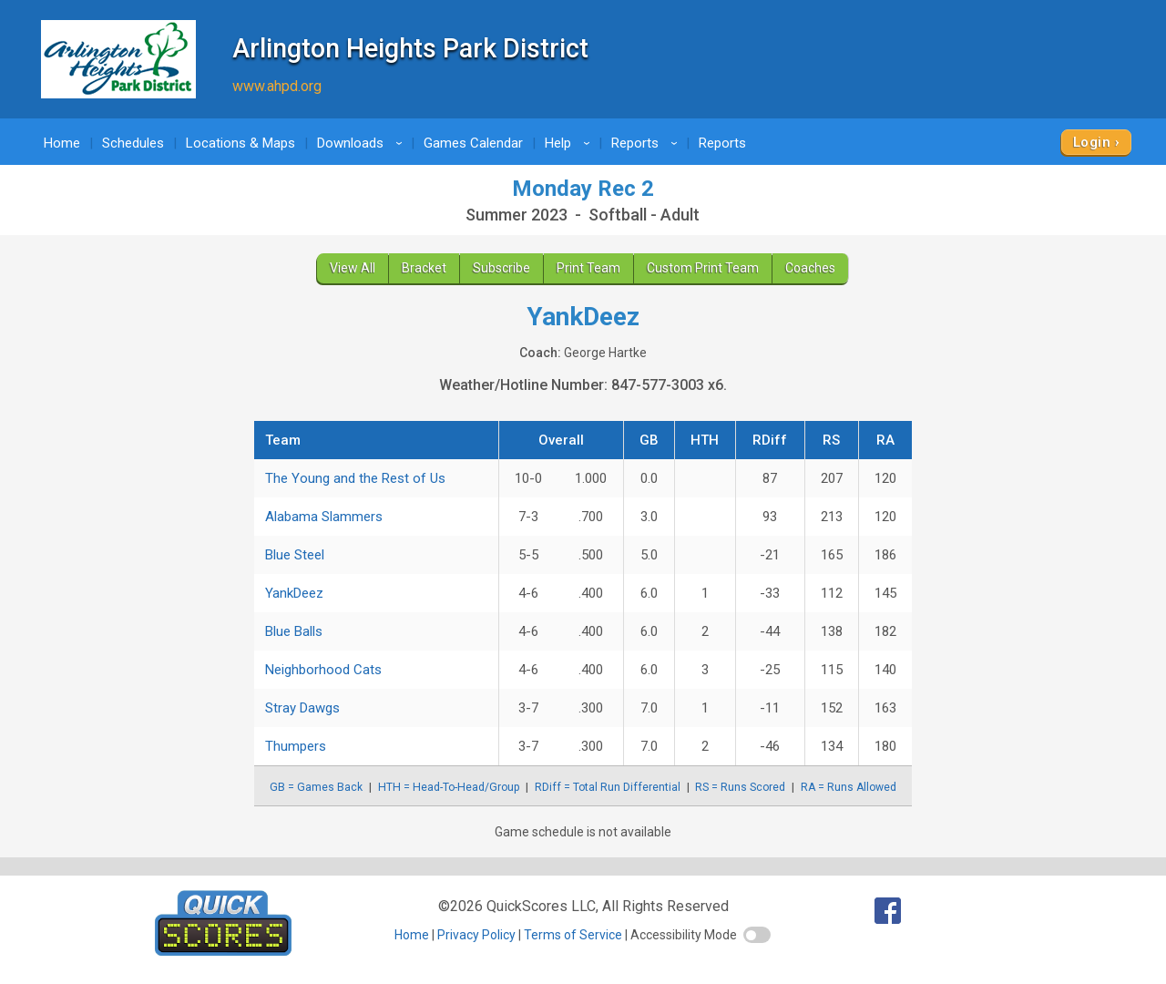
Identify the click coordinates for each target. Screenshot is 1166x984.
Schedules (133, 143)
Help (570, 143)
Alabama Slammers (324, 516)
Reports (647, 143)
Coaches (810, 268)
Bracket (424, 268)
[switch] (757, 935)
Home (62, 143)
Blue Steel (294, 555)
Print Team (588, 268)
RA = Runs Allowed (848, 787)
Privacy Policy (476, 935)
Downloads (362, 143)
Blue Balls (293, 631)
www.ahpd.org (277, 86)
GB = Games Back (316, 787)
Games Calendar (473, 143)
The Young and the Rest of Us (355, 478)
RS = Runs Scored (740, 787)
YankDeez (294, 593)
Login (1091, 142)
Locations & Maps (240, 143)
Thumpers (295, 746)
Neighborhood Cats (323, 669)
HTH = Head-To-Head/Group (449, 787)
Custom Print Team (703, 268)
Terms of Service (573, 935)
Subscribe (501, 268)
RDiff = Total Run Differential (607, 787)
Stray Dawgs (302, 708)
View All (352, 268)
